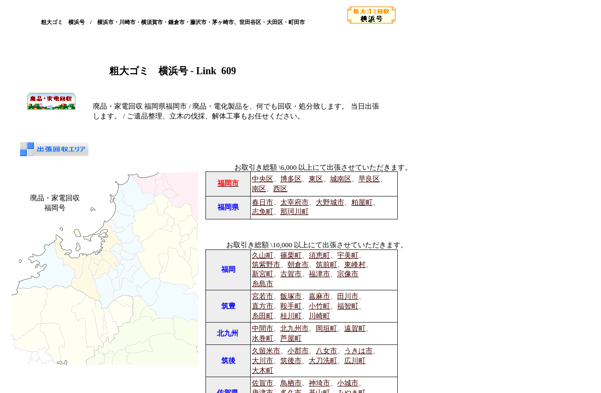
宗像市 (347, 274)
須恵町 (319, 255)
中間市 (262, 328)
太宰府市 (294, 202)
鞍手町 (291, 306)
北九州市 (294, 328)
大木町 (262, 370)
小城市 (347, 383)
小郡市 (298, 351)
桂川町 (291, 316)
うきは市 (358, 351)
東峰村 (355, 265)
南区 (259, 188)
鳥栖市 (291, 383)
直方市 (262, 306)
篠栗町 (291, 255)
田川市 (347, 296)
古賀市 (291, 274)
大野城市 (330, 202)
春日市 (262, 202)
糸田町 (262, 316)
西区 (280, 189)
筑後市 (291, 360)
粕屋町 (362, 202)
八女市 (326, 351)
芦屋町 (291, 338)
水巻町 (262, 338)
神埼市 (319, 383)
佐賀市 (262, 383)
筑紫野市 (266, 265)
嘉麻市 (319, 296)
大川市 (262, 360)
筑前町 (326, 265)
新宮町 (262, 274)
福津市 (319, 274)
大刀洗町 (323, 360)
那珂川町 (294, 212)
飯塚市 (291, 296)
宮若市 (262, 296)
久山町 (262, 255)
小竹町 (319, 306)
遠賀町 (355, 328)
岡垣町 (326, 328)
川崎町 (319, 316)
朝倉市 (298, 265)
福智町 (347, 306)
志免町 (262, 212)
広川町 (355, 360)
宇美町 (347, 255)
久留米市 (266, 351)
